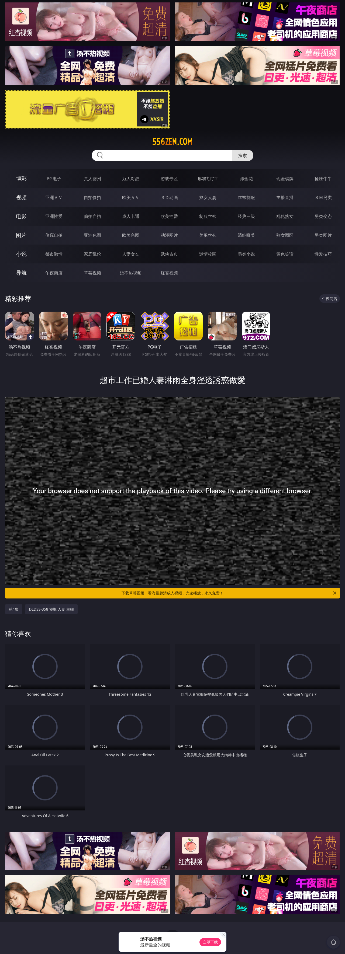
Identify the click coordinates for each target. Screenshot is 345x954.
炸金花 (246, 179)
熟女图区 (285, 235)
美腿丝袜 (207, 235)
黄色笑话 (285, 254)
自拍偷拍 (92, 197)
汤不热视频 (131, 273)
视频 (21, 197)
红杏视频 (169, 273)
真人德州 (92, 179)
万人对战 (130, 179)
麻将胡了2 (208, 179)
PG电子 (54, 179)
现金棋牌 (285, 179)
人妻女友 (130, 254)
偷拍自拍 (92, 216)
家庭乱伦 (92, 254)
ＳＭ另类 (323, 197)
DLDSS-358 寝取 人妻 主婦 (51, 609)
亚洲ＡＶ (54, 197)
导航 (21, 272)
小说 (21, 253)
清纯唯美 (246, 235)
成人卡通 (130, 216)
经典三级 (246, 216)
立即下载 (210, 942)
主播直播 (285, 197)
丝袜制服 (246, 197)
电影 (21, 216)
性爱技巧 (323, 254)
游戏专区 (169, 179)
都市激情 (54, 254)
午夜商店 (54, 273)
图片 (21, 235)
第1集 (14, 609)
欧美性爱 (169, 216)
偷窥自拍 (54, 235)
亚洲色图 (92, 235)
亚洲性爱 (54, 216)
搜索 (242, 155)
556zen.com (172, 141)
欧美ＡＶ (130, 197)
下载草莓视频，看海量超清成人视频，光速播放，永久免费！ (229, 593)
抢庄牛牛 (323, 179)
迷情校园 (207, 254)
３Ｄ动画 (169, 197)
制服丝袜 (207, 216)
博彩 (21, 178)
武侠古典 (169, 254)
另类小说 (246, 254)
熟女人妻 (207, 197)
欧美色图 (130, 235)
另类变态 (323, 216)
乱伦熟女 (285, 216)
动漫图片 (169, 235)
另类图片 (323, 235)
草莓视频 (92, 273)
